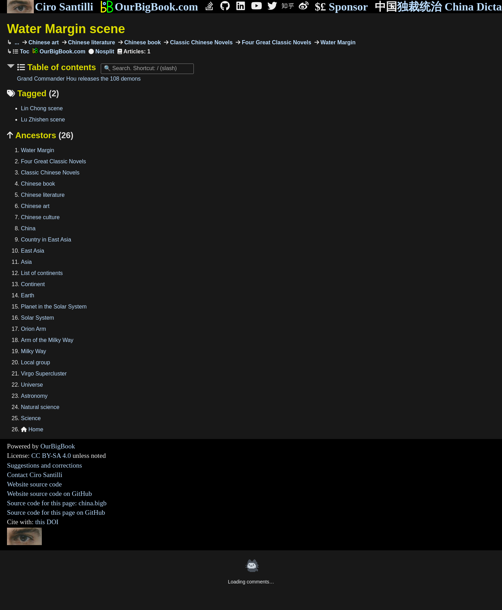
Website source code (34, 484)
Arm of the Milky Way (47, 340)
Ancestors (40, 135)
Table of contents (60, 67)
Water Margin (337, 42)
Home (32, 429)
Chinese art (43, 42)
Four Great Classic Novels (275, 42)
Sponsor (341, 6)
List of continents (42, 273)
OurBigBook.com (149, 6)
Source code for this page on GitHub (56, 512)
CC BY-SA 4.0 (51, 455)
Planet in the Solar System (54, 307)
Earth (27, 295)
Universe (32, 385)
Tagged (33, 93)
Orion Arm (33, 329)
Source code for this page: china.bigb (57, 503)
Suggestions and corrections (44, 465)
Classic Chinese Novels (200, 42)
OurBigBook (57, 446)
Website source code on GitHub (49, 493)
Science (31, 418)
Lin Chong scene (42, 108)
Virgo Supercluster (44, 374)
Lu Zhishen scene (43, 119)
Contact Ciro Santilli (34, 474)
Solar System (37, 318)
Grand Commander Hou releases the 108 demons (79, 79)
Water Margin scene (66, 29)
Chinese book (142, 42)
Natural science (40, 407)
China (28, 228)
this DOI (47, 522)
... (16, 42)
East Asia (32, 251)
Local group (35, 362)
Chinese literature (91, 42)
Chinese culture (40, 217)
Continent (33, 284)
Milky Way (33, 351)
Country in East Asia (46, 240)
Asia (26, 262)
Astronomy (34, 396)
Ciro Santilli (50, 6)
